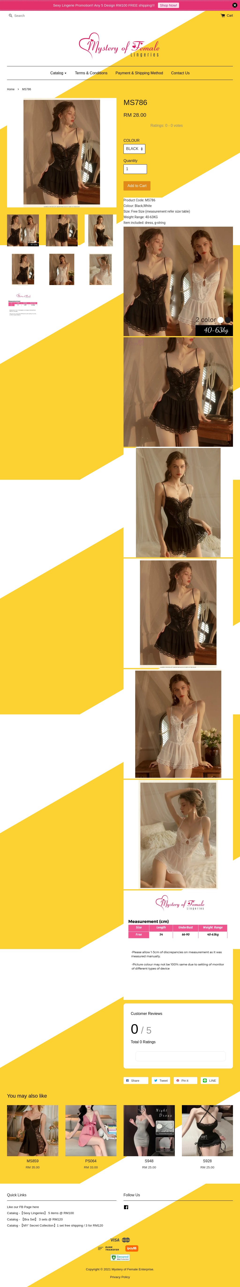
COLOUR (131, 141)
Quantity (131, 161)
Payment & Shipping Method (139, 73)
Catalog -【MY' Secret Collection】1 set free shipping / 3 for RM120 (55, 1225)
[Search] (21, 15)
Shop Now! (168, 5)
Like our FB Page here (23, 1207)
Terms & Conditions (91, 73)
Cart (230, 15)
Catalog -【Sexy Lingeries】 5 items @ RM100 (40, 1213)
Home (11, 89)
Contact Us (180, 73)
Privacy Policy (120, 1277)
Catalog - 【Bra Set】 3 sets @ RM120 (35, 1219)
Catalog (58, 73)
